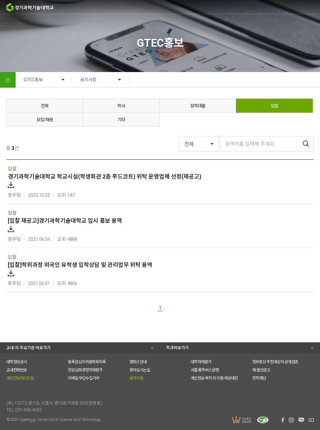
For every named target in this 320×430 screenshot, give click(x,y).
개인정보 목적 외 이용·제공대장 (214, 378)
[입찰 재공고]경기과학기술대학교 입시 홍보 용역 (65, 220)
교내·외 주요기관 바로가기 (28, 347)
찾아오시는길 (139, 370)
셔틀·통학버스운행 (205, 370)
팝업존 (301, 7)
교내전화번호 (16, 370)
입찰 (274, 105)
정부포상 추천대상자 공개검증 (275, 362)
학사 (121, 105)
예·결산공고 (261, 370)
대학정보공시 (16, 362)
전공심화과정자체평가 (85, 370)
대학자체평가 (201, 362)
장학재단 (259, 378)
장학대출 (197, 105)
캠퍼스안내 (138, 362)
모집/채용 (45, 119)
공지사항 (88, 79)
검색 (289, 7)
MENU (313, 7)
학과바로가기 (177, 347)
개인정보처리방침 (20, 378)
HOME (8, 80)
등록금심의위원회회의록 (87, 362)
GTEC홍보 (33, 79)
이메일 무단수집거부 (83, 378)
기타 (121, 119)
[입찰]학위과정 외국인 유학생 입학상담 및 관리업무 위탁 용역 (80, 265)
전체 (44, 105)
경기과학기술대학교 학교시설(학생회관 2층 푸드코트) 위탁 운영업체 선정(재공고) (104, 176)
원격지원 (136, 378)
